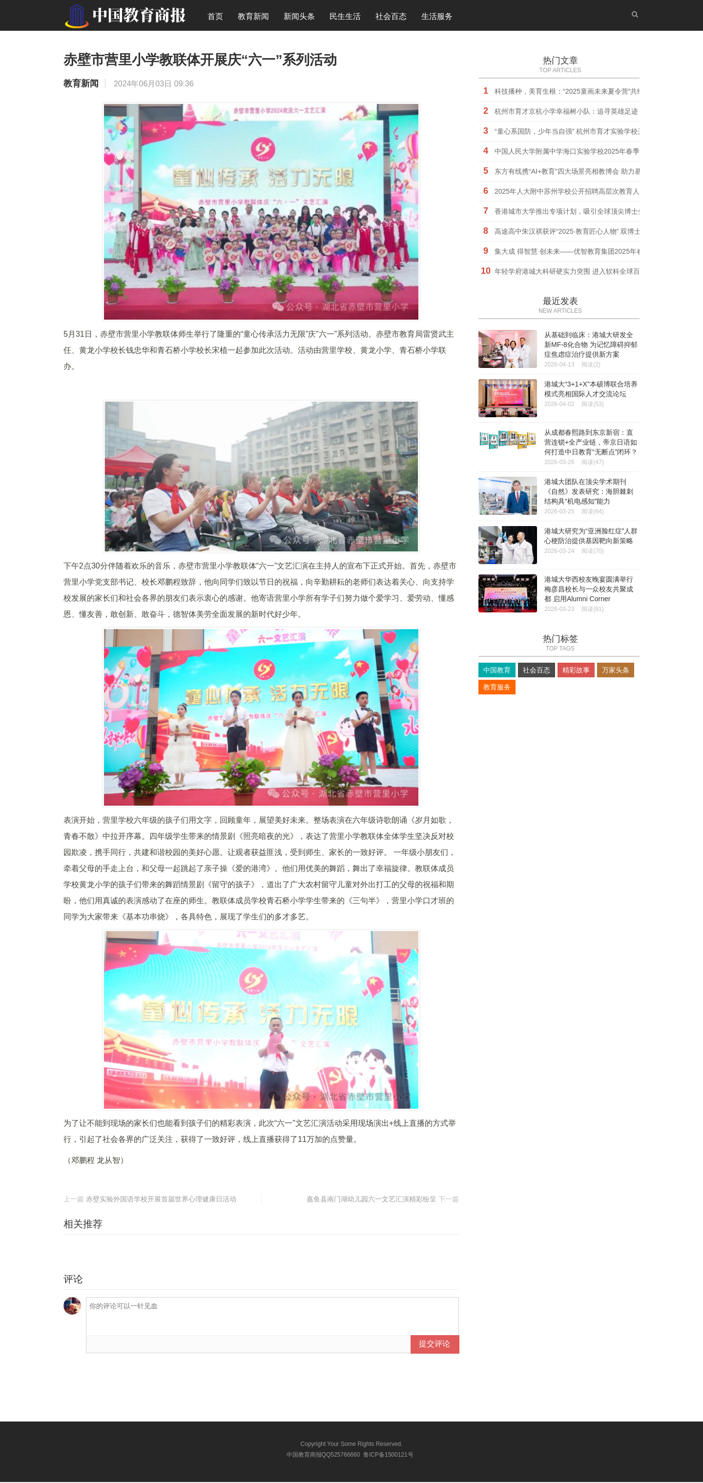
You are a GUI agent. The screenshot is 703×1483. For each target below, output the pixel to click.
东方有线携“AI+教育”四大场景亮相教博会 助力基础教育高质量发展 (595, 172)
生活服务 (437, 17)
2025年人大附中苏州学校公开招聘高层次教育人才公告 (577, 192)
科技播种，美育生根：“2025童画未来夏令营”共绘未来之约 (583, 92)
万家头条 (615, 671)
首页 (215, 17)
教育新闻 (253, 17)
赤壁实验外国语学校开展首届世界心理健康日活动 (161, 1200)
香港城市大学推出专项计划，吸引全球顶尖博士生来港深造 (583, 212)
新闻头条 (299, 17)
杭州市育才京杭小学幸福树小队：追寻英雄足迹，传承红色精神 (590, 112)
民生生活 (345, 17)
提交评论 (434, 1345)
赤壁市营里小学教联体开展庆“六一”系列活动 (219, 60)
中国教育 (497, 671)
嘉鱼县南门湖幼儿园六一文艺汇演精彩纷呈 (371, 1200)
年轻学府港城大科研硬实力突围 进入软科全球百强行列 (578, 272)
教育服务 (497, 688)
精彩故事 (576, 671)
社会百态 (391, 17)
